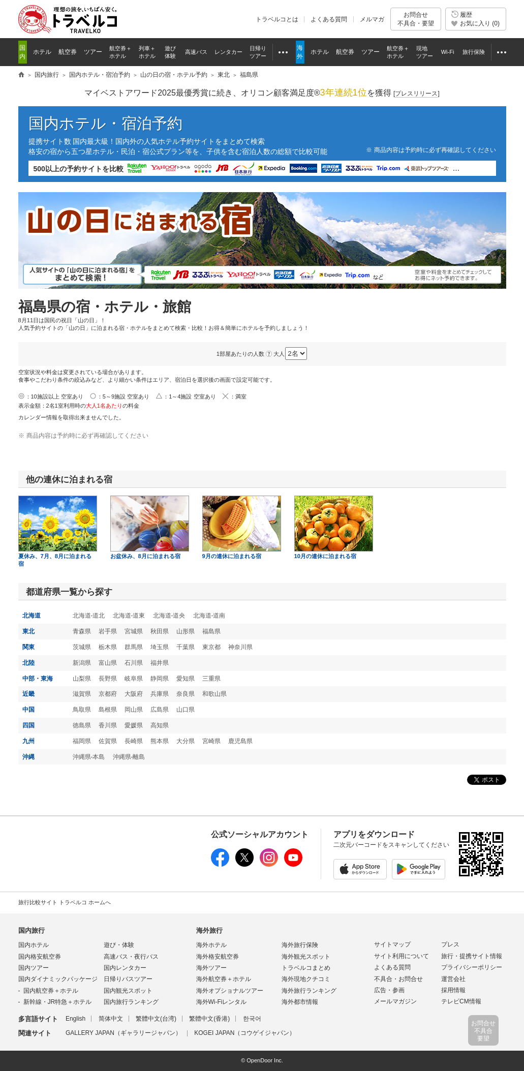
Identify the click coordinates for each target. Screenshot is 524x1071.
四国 (28, 725)
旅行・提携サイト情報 (471, 956)
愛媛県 (134, 725)
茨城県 (82, 647)
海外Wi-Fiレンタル (221, 1001)
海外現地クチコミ (306, 979)
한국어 (252, 1018)
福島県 (211, 631)
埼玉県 (159, 647)
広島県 (159, 709)
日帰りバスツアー (128, 979)
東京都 (211, 647)
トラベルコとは (277, 19)
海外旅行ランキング (309, 990)
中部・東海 (37, 678)
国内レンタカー (125, 967)
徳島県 (82, 725)
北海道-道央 (169, 615)
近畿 (28, 693)
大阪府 (134, 693)
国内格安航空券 (39, 956)
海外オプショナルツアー (229, 990)
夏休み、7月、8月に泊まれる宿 (57, 531)
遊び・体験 (119, 944)
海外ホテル (211, 944)
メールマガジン (395, 1001)
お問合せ (415, 19)
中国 (28, 709)
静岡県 (159, 678)
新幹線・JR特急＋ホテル (57, 1001)
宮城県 (134, 631)
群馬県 (134, 647)
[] (416, 94)
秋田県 (159, 631)
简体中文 (111, 1018)
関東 (28, 647)
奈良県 (185, 693)
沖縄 (28, 756)
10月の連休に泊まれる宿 (333, 527)
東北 (28, 631)
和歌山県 (214, 693)
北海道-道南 (209, 615)
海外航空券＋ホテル (223, 979)
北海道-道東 (129, 615)
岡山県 (134, 709)
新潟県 (82, 662)
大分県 (185, 741)
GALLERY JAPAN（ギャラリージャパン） (123, 1032)
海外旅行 (209, 930)
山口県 (185, 709)
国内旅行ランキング (131, 1001)
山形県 (185, 631)
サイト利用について (401, 956)
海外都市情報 (300, 1001)
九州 (28, 741)
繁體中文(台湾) (156, 1018)
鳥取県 (82, 709)
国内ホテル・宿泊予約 (105, 123)
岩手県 (108, 631)
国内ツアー (33, 967)
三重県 (211, 678)
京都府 (108, 693)
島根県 (108, 709)
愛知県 (185, 678)
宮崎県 (211, 741)
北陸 (28, 662)
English (75, 1018)
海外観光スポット (306, 956)
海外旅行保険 (300, 944)
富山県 (108, 662)
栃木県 (108, 647)
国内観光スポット (128, 990)
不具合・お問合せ (398, 979)
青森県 (82, 631)
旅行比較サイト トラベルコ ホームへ (64, 902)
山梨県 (82, 678)
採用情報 (453, 990)
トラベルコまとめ (306, 967)
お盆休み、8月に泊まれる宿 (149, 527)
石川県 (134, 662)
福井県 (159, 662)
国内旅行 (31, 930)
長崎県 (134, 741)
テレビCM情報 (461, 1001)
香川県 (108, 725)
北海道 (31, 615)
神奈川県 (240, 647)
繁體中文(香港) (209, 1018)
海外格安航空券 (217, 956)
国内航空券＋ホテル (50, 990)
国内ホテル (33, 944)
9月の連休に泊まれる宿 (241, 527)
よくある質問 (329, 19)
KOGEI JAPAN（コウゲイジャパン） (244, 1032)
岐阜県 (134, 678)
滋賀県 (82, 693)
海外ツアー (211, 967)
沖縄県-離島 (129, 756)
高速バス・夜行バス (131, 956)
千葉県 (185, 647)
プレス (450, 944)
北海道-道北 (89, 615)
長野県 (108, 678)
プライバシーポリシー (471, 967)
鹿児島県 (240, 741)
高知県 (159, 725)
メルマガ (372, 19)
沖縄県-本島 (89, 756)
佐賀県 (108, 741)
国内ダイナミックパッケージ (58, 979)
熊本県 (159, 741)
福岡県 (82, 741)
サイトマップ (392, 944)
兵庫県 (159, 693)
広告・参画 (389, 990)
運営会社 (453, 979)
